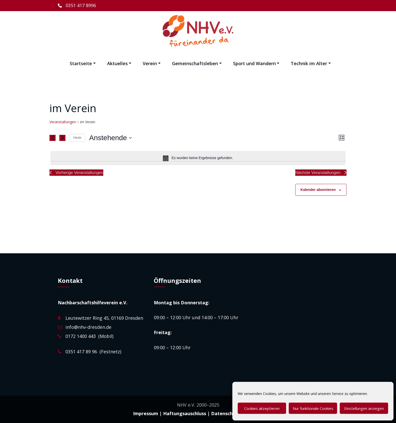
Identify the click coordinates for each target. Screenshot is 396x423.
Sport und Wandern (256, 63)
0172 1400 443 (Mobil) (89, 336)
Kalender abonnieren (318, 190)
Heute (77, 137)
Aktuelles (119, 63)
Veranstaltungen (62, 121)
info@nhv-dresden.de (88, 327)
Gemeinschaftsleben (197, 63)
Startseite (83, 63)
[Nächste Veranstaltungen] (62, 138)
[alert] (198, 158)
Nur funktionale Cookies (313, 408)
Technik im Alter (311, 63)
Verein (152, 63)
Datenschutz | (227, 413)
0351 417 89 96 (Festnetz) (93, 352)
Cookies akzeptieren (262, 408)
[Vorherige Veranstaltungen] (52, 138)
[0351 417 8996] (77, 5)
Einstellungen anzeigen (364, 408)
